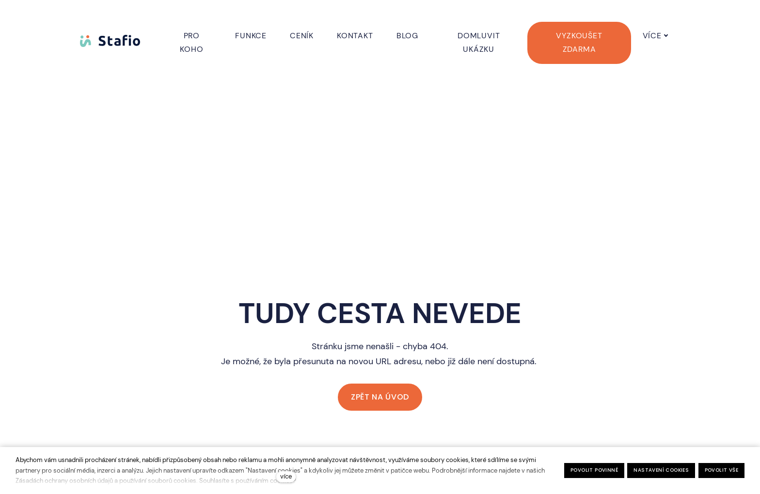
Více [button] (666, 36)
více (286, 476)
